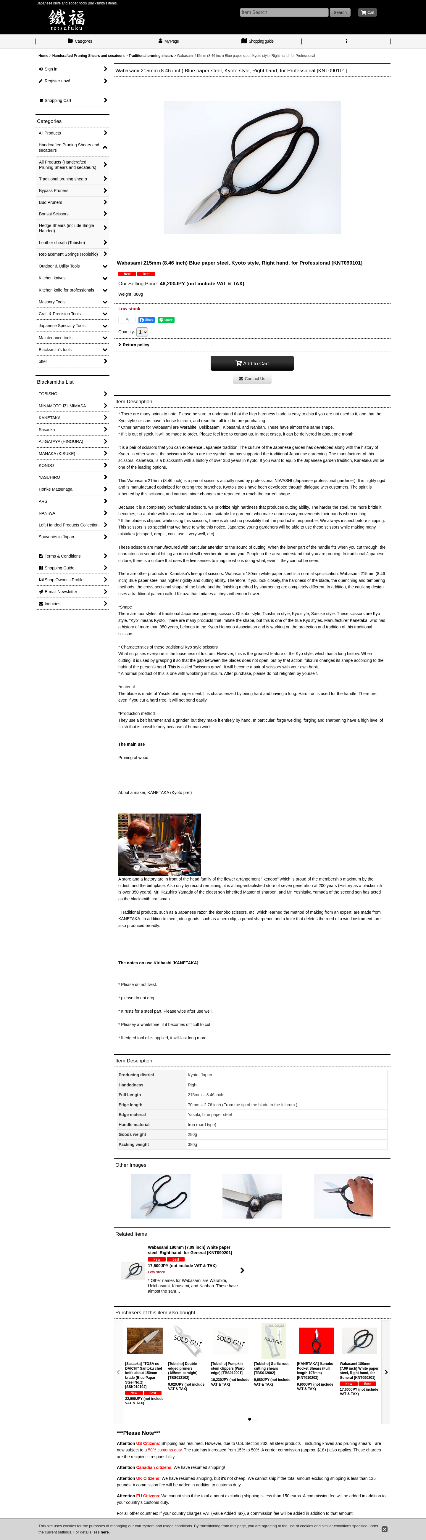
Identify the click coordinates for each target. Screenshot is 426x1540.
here (105, 1532)
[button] (346, 41)
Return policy (133, 344)
